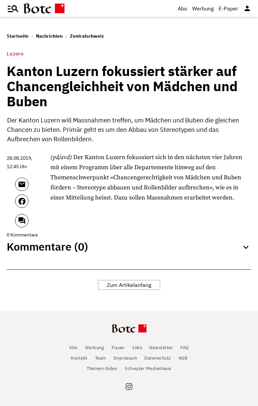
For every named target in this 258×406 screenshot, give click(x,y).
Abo (182, 8)
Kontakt (79, 358)
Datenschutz (157, 358)
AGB (182, 358)
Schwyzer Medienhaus (148, 368)
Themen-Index (102, 368)
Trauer (118, 347)
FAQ (184, 347)
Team (100, 358)
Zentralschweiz (87, 36)
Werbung (203, 8)
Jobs (137, 347)
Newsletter (161, 347)
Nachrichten (49, 36)
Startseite (18, 36)
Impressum (125, 358)
